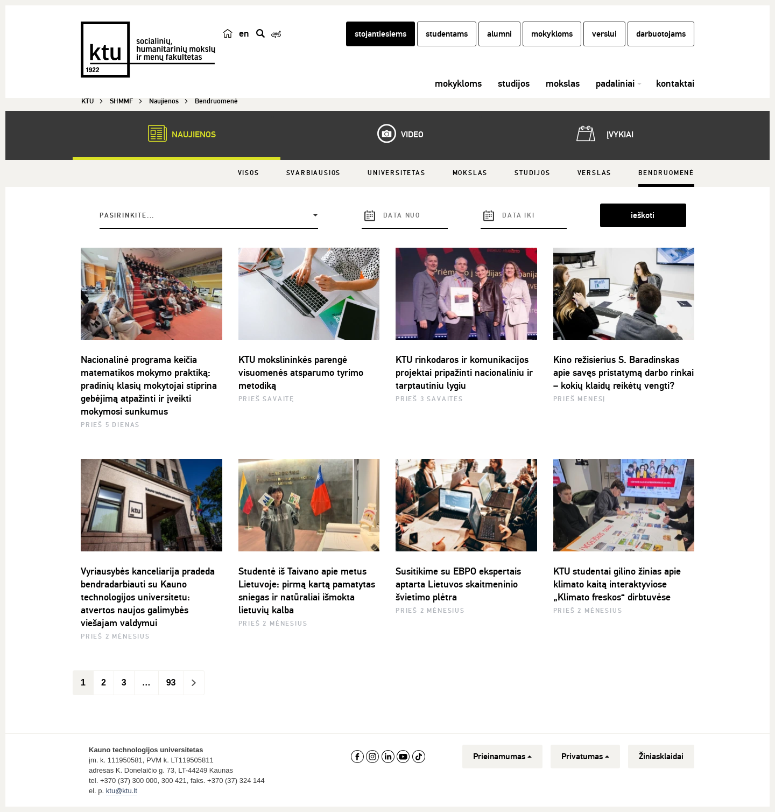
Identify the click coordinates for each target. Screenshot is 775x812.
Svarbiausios (313, 173)
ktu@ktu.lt (121, 791)
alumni (499, 34)
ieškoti (642, 215)
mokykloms (552, 34)
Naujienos (176, 133)
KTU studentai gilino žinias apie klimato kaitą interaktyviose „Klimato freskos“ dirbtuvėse (617, 584)
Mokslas (470, 173)
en (244, 33)
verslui (604, 34)
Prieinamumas (502, 756)
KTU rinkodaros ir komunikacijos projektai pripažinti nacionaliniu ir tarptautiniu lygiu (464, 372)
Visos (248, 173)
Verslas (594, 173)
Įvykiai (603, 133)
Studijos (532, 173)
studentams (447, 34)
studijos (514, 83)
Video (395, 133)
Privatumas (585, 756)
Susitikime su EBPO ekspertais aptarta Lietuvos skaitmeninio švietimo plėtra (458, 584)
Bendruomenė (666, 173)
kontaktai (675, 83)
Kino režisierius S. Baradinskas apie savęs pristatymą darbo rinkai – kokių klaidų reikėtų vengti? (623, 372)
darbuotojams (661, 34)
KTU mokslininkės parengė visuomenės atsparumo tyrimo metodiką (300, 372)
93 (171, 682)
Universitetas (396, 173)
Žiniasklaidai (661, 756)
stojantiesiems (380, 34)
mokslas (563, 83)
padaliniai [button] (615, 83)
